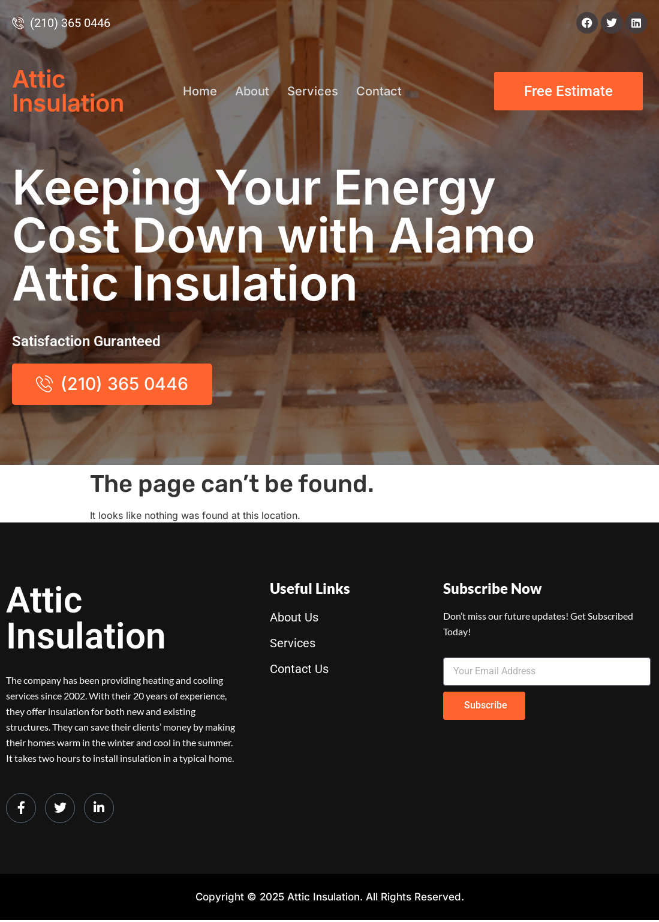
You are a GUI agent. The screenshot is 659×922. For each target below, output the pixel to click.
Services (312, 91)
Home (200, 91)
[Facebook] (21, 809)
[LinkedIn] (99, 809)
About (252, 91)
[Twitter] (60, 809)
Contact (379, 91)
